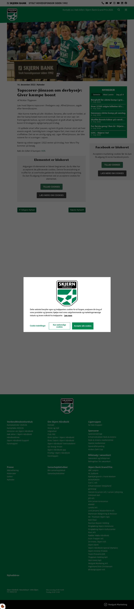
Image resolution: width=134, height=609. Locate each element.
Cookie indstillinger (37, 326)
